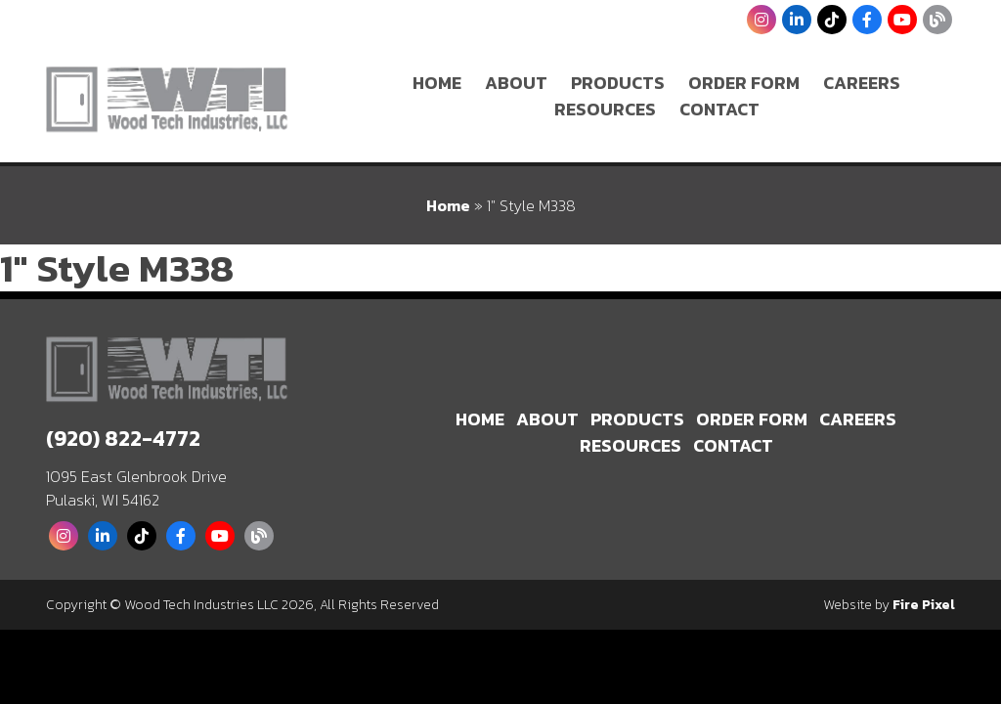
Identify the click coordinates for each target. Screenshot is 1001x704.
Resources (605, 109)
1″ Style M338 (117, 268)
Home (437, 82)
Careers (861, 82)
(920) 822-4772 (123, 438)
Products (618, 82)
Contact (719, 109)
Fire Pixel (923, 604)
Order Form (744, 82)
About (516, 82)
